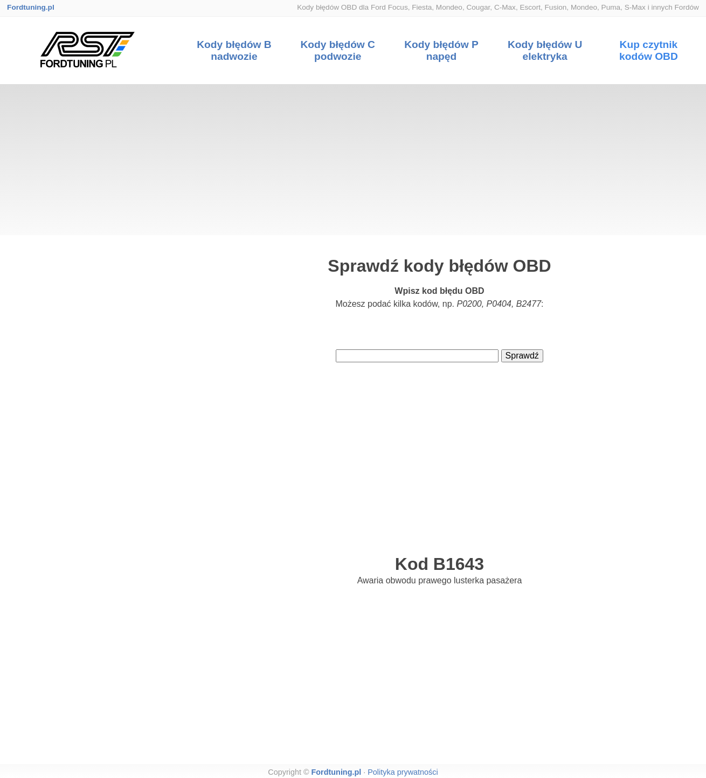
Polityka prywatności (403, 772)
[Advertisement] (353, 159)
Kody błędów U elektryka (545, 50)
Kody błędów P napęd (441, 50)
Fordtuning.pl (30, 7)
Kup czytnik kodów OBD (648, 50)
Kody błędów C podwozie (337, 50)
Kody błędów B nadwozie (234, 50)
